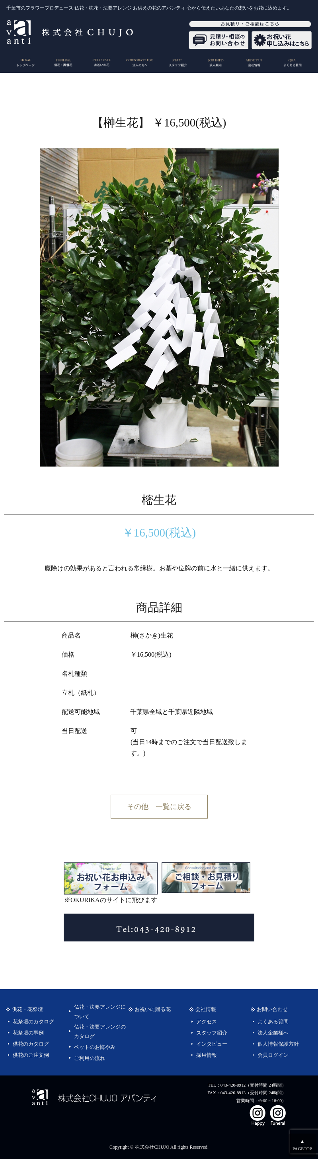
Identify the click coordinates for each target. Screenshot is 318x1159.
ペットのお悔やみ (94, 1047)
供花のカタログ (31, 1044)
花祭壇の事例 (28, 1033)
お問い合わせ (272, 1009)
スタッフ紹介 (211, 1033)
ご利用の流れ (89, 1058)
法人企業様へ (273, 1033)
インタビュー (211, 1044)
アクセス (206, 1022)
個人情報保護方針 (278, 1044)
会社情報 (205, 1009)
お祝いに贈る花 (153, 1009)
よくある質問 (273, 1022)
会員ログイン (273, 1055)
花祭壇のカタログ (33, 1022)
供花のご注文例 (31, 1055)
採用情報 (206, 1055)
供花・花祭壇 (27, 1009)
